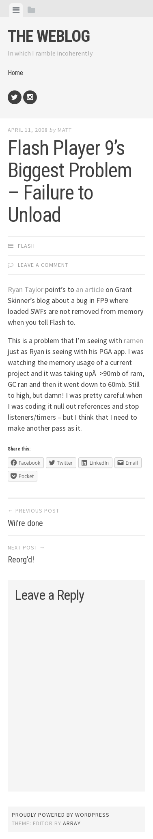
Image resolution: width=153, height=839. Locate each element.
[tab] (16, 10)
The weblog (49, 36)
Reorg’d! (21, 559)
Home (15, 73)
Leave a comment (43, 264)
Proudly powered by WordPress (61, 814)
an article (90, 289)
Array (72, 823)
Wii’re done (25, 523)
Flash (26, 245)
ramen (133, 340)
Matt (65, 129)
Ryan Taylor (25, 289)
